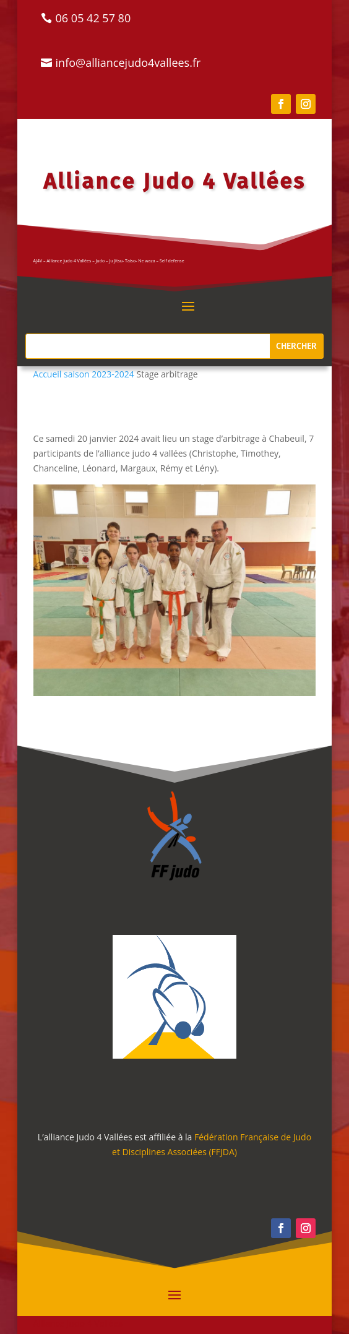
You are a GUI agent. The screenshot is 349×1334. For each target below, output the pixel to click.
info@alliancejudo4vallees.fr (128, 62)
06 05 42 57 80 (93, 18)
